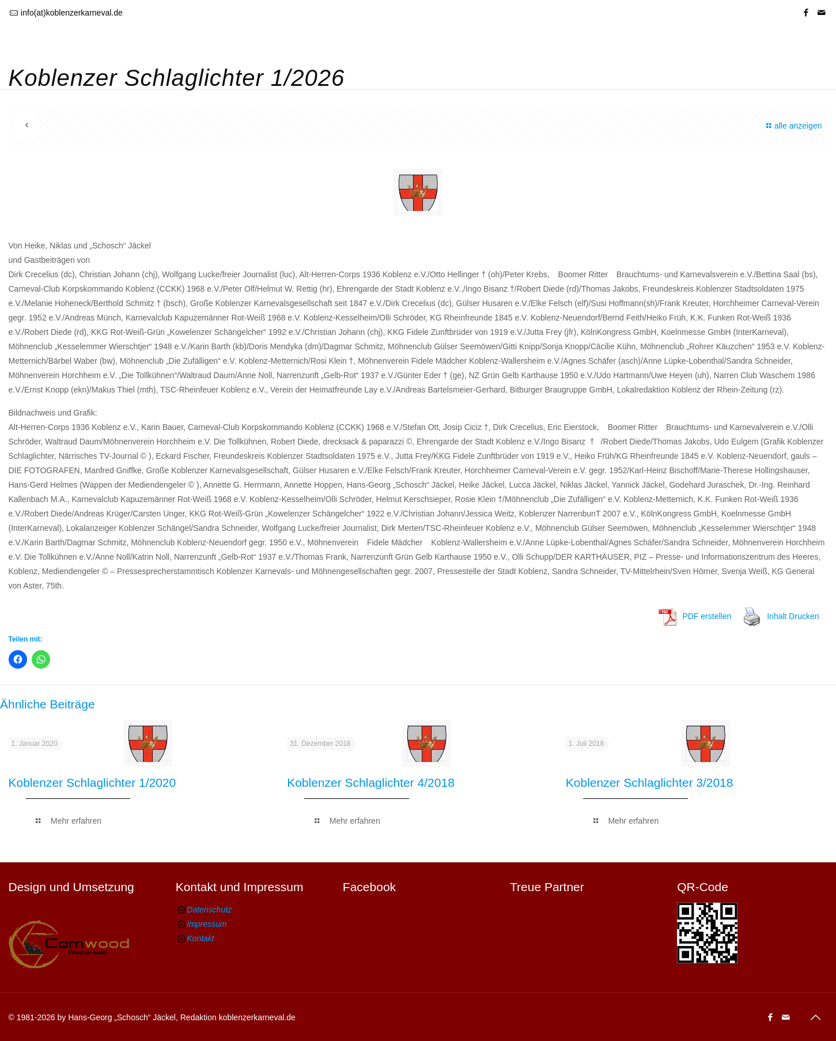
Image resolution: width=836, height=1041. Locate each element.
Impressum (206, 924)
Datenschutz (209, 909)
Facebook (369, 886)
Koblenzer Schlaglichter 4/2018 (371, 782)
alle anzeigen (792, 125)
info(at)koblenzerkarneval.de (72, 12)
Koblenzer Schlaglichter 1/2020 (92, 782)
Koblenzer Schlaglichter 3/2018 (649, 782)
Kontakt (200, 938)
